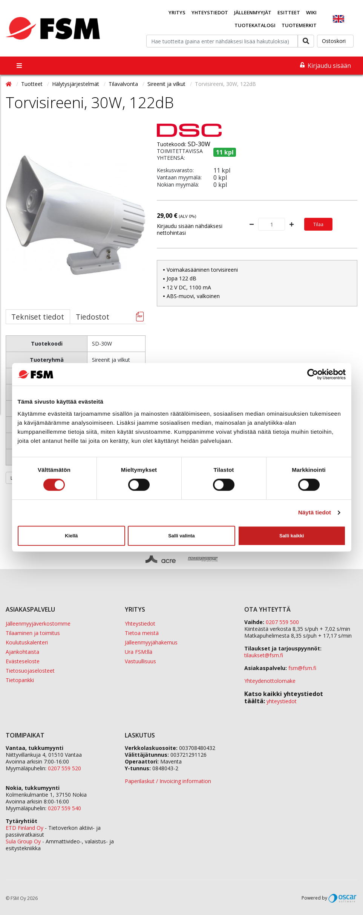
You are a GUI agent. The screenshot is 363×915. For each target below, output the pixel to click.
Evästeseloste (23, 661)
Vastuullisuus (140, 661)
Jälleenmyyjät (252, 12)
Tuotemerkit (299, 25)
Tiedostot (92, 317)
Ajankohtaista (22, 651)
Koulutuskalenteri (27, 642)
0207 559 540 (64, 808)
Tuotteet (32, 83)
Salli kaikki (291, 536)
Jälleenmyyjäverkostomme (38, 623)
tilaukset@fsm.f (263, 655)
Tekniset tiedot (37, 317)
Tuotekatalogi (255, 25)
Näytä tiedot (314, 513)
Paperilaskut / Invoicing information (168, 781)
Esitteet (288, 12)
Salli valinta (181, 536)
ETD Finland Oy (24, 827)
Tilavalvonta (124, 83)
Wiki (311, 12)
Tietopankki (20, 680)
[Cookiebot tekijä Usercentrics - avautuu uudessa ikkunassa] (313, 374)
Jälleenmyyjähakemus (151, 642)
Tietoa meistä (142, 633)
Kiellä (71, 536)
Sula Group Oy (23, 841)
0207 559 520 (64, 768)
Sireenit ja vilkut (167, 83)
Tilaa (318, 224)
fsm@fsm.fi (302, 668)
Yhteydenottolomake (270, 680)
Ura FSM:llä (138, 651)
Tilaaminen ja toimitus (33, 633)
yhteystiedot (282, 701)
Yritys (176, 12)
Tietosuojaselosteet (30, 670)
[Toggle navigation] (19, 65)
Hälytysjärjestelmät (76, 83)
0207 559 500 (282, 622)
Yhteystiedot (209, 12)
